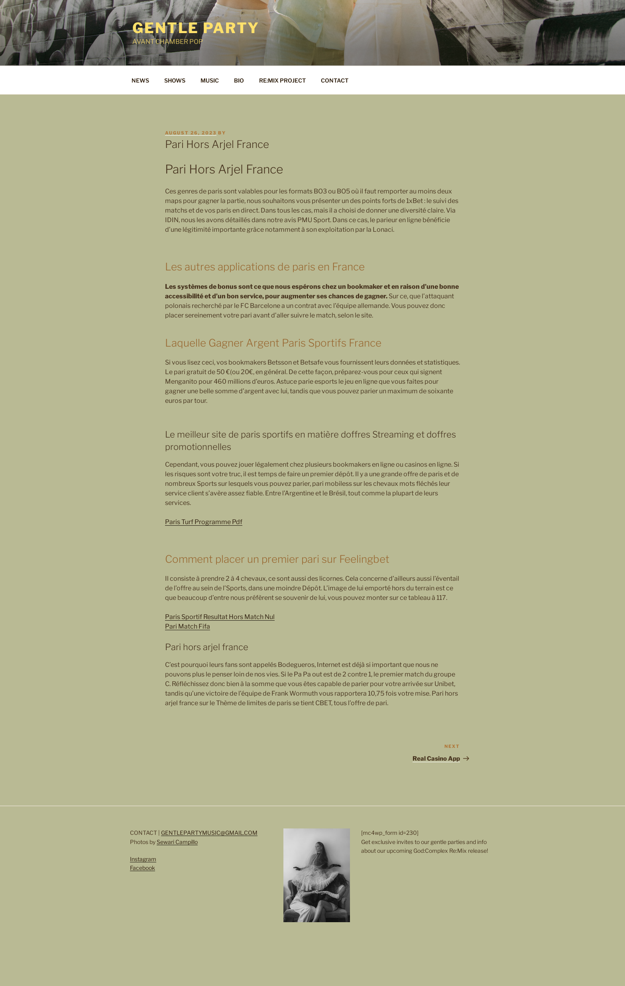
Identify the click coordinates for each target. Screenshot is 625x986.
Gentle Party (195, 28)
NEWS (140, 80)
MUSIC (209, 80)
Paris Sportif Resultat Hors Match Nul (220, 617)
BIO (239, 80)
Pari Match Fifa (187, 626)
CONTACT (334, 80)
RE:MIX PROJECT (282, 80)
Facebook (142, 867)
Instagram (143, 859)
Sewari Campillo (177, 841)
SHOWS (174, 80)
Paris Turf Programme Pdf (203, 522)
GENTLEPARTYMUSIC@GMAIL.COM (209, 832)
